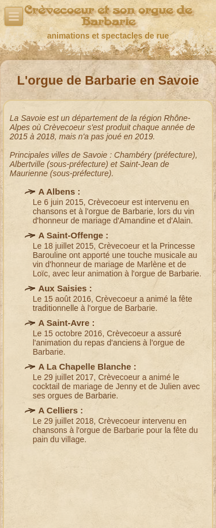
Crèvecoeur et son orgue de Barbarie (108, 16)
